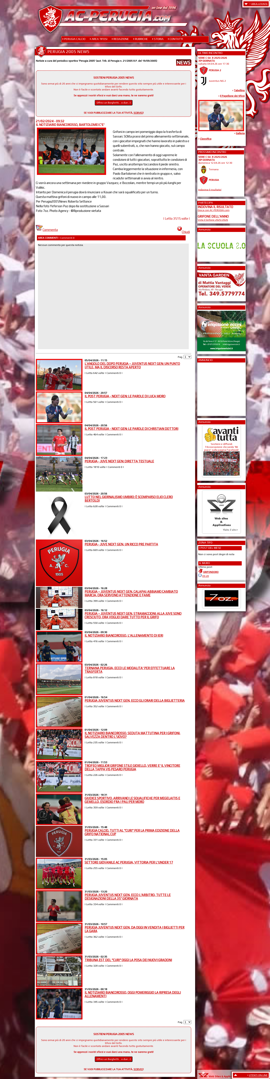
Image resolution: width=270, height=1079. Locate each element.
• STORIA (157, 39)
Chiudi (183, 232)
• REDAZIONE (120, 39)
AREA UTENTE (259, 3)
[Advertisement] (210, 387)
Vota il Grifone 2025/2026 (213, 219)
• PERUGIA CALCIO (73, 39)
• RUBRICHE (140, 39)
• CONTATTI (175, 39)
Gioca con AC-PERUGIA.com (214, 210)
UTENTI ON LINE (258, 1075)
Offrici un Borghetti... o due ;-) (114, 102)
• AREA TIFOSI (98, 39)
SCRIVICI (138, 112)
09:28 (205, 576)
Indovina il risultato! (209, 189)
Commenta (47, 230)
